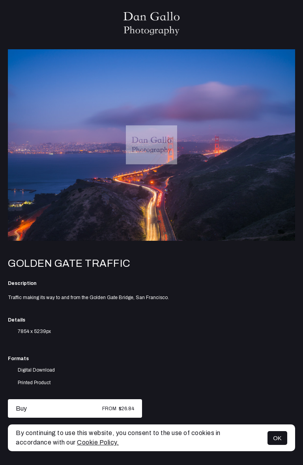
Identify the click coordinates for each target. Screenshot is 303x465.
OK (277, 438)
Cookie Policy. (98, 442)
